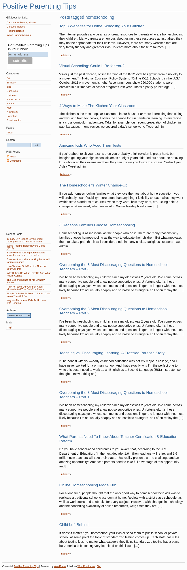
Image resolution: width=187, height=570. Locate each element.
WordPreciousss (86, 566)
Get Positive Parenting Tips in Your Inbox (28, 47)
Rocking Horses (15, 31)
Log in (10, 327)
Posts (11, 156)
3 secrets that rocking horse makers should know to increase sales (26, 253)
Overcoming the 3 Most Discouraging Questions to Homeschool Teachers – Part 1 (113, 394)
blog (9, 86)
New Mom (12, 112)
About (10, 132)
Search (10, 140)
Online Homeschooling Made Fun (87, 485)
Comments (14, 160)
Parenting (12, 116)
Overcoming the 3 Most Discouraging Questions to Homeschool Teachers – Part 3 (113, 266)
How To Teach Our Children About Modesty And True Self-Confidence (25, 288)
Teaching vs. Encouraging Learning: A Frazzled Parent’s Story (112, 353)
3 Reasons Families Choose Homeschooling (97, 225)
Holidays (11, 95)
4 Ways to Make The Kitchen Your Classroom (97, 105)
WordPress (60, 566)
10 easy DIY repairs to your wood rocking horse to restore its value (25, 240)
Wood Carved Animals (19, 35)
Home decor (13, 99)
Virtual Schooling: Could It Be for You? (92, 66)
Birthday (11, 82)
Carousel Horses (16, 26)
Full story (65, 55)
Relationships (14, 120)
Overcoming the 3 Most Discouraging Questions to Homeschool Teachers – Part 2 (113, 311)
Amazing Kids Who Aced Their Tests (90, 145)
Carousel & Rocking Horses (22, 22)
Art (8, 78)
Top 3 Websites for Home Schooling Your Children (102, 26)
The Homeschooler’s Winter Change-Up (93, 185)
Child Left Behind (74, 524)
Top (99, 566)
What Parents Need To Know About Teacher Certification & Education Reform (118, 438)
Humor (10, 103)
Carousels (12, 91)
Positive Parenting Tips (39, 6)
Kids (9, 107)
